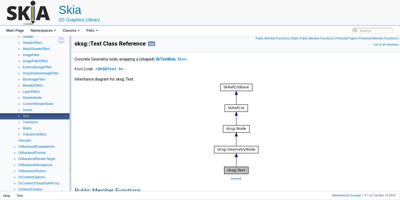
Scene (27, 110)
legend (236, 178)
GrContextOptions (31, 177)
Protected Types (346, 38)
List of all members (386, 44)
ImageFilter (31, 55)
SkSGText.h (109, 69)
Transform (30, 122)
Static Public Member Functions (312, 38)
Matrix (27, 128)
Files (92, 30)
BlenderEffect (33, 86)
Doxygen (355, 195)
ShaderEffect (32, 43)
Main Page (15, 30)
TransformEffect (34, 134)
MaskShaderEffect (36, 49)
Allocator (24, 140)
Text (26, 116)
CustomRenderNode (38, 104)
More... (183, 59)
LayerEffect (31, 92)
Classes (71, 30)
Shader (28, 37)
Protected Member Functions (378, 38)
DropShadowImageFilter (41, 73)
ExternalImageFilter (37, 67)
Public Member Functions (272, 38)
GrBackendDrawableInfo (36, 147)
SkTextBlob (166, 59)
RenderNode (32, 98)
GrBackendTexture (32, 171)
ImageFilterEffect (35, 61)
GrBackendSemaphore (35, 165)
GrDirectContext (30, 189)
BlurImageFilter (34, 79)
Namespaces (43, 30)
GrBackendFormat (32, 153)
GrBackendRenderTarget (36, 159)
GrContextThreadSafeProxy (38, 183)
